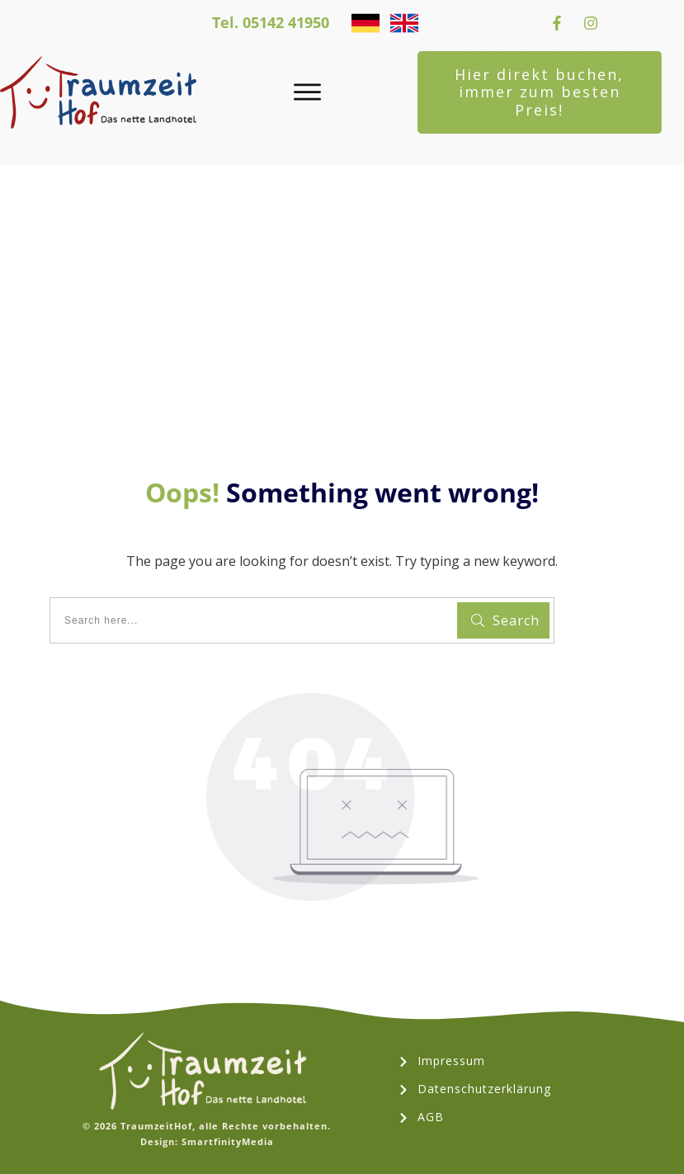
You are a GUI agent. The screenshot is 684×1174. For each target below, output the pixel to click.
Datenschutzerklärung (484, 1088)
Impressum (451, 1060)
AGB (430, 1116)
